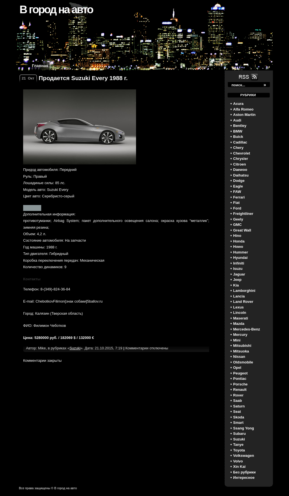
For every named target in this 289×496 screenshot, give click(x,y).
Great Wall (242, 230)
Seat (237, 411)
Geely (238, 219)
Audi (237, 120)
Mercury (240, 334)
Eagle (238, 186)
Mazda (238, 323)
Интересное (244, 477)
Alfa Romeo (243, 109)
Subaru (239, 433)
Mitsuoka (241, 351)
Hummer (240, 252)
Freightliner (243, 213)
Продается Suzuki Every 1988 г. (83, 78)
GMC (237, 224)
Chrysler (240, 158)
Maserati (240, 318)
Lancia (239, 296)
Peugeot (240, 373)
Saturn (239, 406)
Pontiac (239, 378)
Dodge (238, 180)
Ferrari (239, 197)
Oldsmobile (243, 362)
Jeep (237, 279)
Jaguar (239, 274)
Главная (40, 65)
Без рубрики (244, 472)
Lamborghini (244, 290)
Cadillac (240, 142)
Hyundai (240, 257)
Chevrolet (241, 153)
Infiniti (238, 263)
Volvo (238, 461)
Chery (238, 148)
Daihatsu (241, 175)
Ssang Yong (243, 428)
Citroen (239, 164)
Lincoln (239, 312)
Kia (236, 285)
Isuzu (237, 268)
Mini (236, 340)
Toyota (239, 450)
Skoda (238, 417)
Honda (238, 241)
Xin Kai (239, 466)
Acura (238, 104)
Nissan (239, 356)
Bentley (239, 126)
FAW (237, 191)
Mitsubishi (242, 345)
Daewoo (240, 169)
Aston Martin (244, 115)
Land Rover (243, 301)
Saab (237, 400)
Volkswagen (243, 455)
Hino (237, 235)
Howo (238, 246)
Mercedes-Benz (246, 329)
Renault (240, 389)
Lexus (238, 307)
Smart (238, 422)
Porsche (240, 384)
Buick (238, 137)
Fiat (236, 202)
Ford (237, 208)
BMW (237, 131)
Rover (238, 395)
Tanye (238, 444)
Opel (237, 367)
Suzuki (239, 439)
